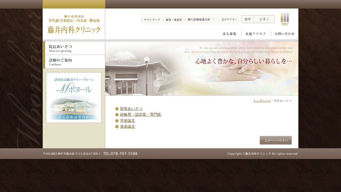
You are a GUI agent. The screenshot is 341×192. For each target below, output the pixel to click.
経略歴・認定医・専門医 (140, 114)
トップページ (262, 100)
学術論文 (127, 120)
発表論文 (127, 126)
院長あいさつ (131, 108)
